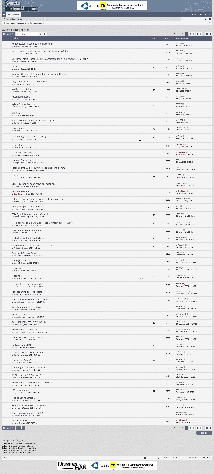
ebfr (15, 309)
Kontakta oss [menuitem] (150, 458)
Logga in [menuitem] (206, 15)
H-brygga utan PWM (22, 260)
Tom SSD (16, 175)
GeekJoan (182, 144)
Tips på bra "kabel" (21, 359)
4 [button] (197, 34)
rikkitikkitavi (182, 127)
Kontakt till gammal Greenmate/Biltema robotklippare (40, 73)
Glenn (180, 58)
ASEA (180, 175)
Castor (180, 51)
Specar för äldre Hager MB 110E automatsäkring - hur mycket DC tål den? (50, 58)
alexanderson (183, 222)
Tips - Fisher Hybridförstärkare (27, 352)
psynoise (17, 415)
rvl (179, 206)
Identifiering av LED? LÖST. (25, 329)
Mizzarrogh (182, 299)
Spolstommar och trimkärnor (27, 306)
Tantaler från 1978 (21, 160)
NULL (16, 294)
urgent (16, 393)
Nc (15, 271)
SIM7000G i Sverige (22, 152)
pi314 (16, 340)
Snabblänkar (4, 15)
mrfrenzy (181, 152)
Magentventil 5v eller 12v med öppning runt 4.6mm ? (39, 167)
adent (180, 260)
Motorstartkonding (21, 191)
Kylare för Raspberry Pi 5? (25, 104)
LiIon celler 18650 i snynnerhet (28, 284)
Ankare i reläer (19, 314)
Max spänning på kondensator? (28, 291)
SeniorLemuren (19, 209)
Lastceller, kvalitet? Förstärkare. (28, 237)
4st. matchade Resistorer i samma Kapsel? (33, 120)
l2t (15, 347)
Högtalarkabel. (19, 127)
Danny (180, 230)
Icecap (16, 370)
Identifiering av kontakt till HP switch (30, 382)
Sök (21, 19)
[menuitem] (194, 14)
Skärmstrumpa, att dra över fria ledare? (32, 245)
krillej (180, 268)
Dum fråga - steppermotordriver (28, 367)
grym (180, 43)
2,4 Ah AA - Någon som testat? (27, 337)
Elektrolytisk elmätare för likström (29, 299)
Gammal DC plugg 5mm (24, 252)
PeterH (16, 225)
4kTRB (180, 112)
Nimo (16, 233)
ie (179, 167)
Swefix (16, 54)
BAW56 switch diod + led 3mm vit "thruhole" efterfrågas (41, 51)
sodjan (16, 130)
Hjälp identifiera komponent (26, 230)
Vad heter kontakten (22, 89)
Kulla (180, 214)
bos (15, 263)
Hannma (17, 408)
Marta (180, 252)
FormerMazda (183, 329)
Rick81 (16, 155)
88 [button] (207, 34)
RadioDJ (17, 76)
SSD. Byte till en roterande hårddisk (30, 214)
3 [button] (193, 34)
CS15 (14, 66)
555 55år (16, 112)
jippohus (17, 46)
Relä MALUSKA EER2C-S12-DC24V (29, 322)
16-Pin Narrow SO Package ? (26, 374)
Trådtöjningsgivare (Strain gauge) (29, 136)
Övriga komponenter (15, 30)
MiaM (16, 61)
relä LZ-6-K (17, 268)
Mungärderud (19, 163)
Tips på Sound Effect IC (23, 397)
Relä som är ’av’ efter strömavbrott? (30, 405)
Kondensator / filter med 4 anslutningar (32, 43)
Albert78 (17, 147)
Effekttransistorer (21, 390)
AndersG (17, 92)
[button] (182, 34)
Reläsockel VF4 (19, 420)
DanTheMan (18, 170)
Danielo (16, 325)
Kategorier (15, 15)
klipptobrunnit (19, 201)
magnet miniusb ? (21, 96)
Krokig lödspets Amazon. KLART (28, 206)
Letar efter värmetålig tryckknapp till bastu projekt (38, 198)
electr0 (16, 362)
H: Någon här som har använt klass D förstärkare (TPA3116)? (43, 222)
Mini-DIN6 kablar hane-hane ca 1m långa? (33, 183)
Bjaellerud (17, 287)
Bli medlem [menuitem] (210, 15)
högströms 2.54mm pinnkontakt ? (29, 81)
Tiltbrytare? (17, 275)
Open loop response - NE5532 (27, 412)
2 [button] (190, 34)
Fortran (180, 321)
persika (16, 69)
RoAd (16, 139)
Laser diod (17, 145)
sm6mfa (17, 255)
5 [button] (200, 34)
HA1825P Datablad (21, 344)
